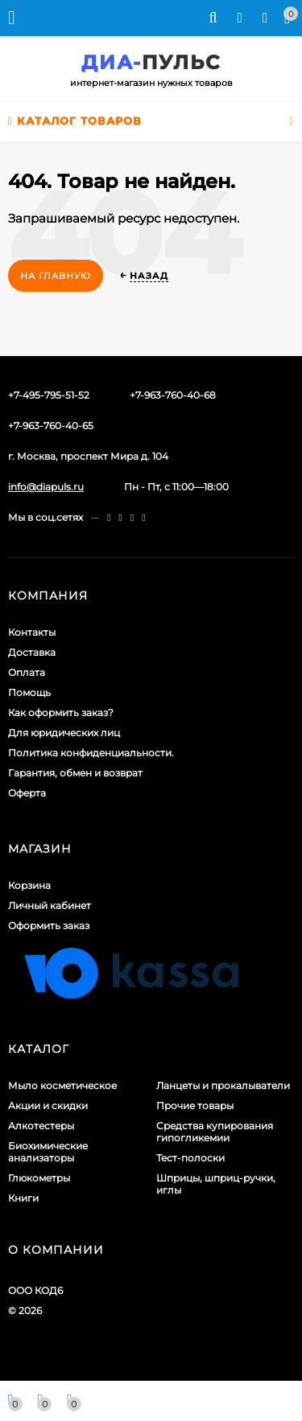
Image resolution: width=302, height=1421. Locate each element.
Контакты (32, 632)
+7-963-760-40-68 (173, 395)
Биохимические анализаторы (48, 1152)
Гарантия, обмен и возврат (75, 773)
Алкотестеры (41, 1126)
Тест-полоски (190, 1158)
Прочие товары (195, 1106)
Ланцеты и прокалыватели (223, 1085)
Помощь (29, 692)
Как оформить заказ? (61, 712)
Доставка (32, 652)
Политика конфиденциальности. (91, 753)
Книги (23, 1198)
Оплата (26, 672)
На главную (55, 275)
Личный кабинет (49, 905)
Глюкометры (39, 1178)
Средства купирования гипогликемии (214, 1132)
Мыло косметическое (62, 1085)
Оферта (27, 793)
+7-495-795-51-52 (48, 395)
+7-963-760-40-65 (50, 426)
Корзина (29, 885)
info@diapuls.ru (46, 487)
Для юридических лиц (64, 733)
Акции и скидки (48, 1106)
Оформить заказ (48, 925)
